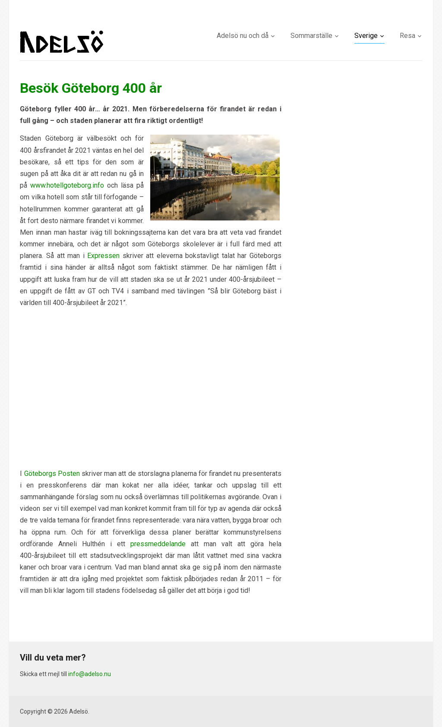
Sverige (366, 35)
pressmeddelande (158, 544)
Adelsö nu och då (242, 35)
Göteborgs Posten (52, 473)
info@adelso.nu (89, 673)
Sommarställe (311, 35)
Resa (407, 35)
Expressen (103, 256)
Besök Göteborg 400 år (91, 88)
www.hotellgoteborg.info (67, 185)
